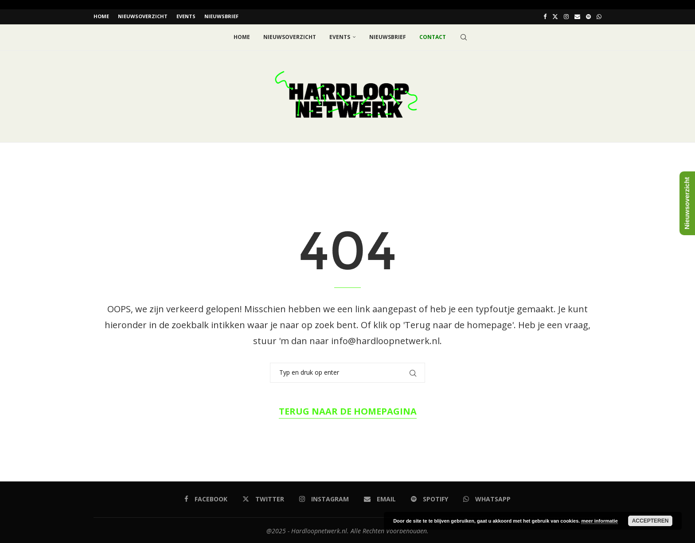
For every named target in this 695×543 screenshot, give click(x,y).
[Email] (577, 16)
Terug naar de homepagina (348, 410)
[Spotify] (588, 16)
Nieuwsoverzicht (143, 16)
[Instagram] (566, 16)
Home (101, 16)
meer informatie (599, 521)
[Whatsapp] (599, 16)
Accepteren (650, 521)
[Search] (463, 36)
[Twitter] (555, 16)
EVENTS (185, 16)
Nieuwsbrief (221, 16)
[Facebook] (545, 16)
